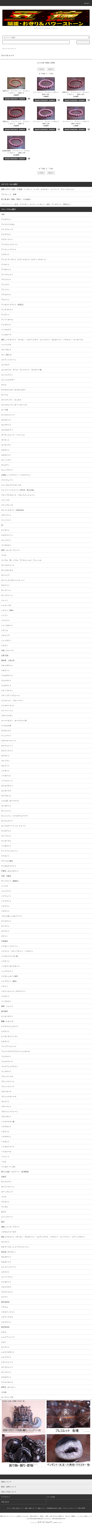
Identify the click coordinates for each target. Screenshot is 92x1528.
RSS (79, 1508)
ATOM (83, 1508)
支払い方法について (17, 1508)
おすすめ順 (40, 63)
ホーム (4, 48)
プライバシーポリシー (69, 1508)
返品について (41, 1508)
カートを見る (51, 1497)
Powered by (46, 1522)
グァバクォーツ (12, 48)
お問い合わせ (5, 1502)
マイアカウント (5, 1497)
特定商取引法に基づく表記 (54, 1508)
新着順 (53, 63)
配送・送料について (30, 1508)
